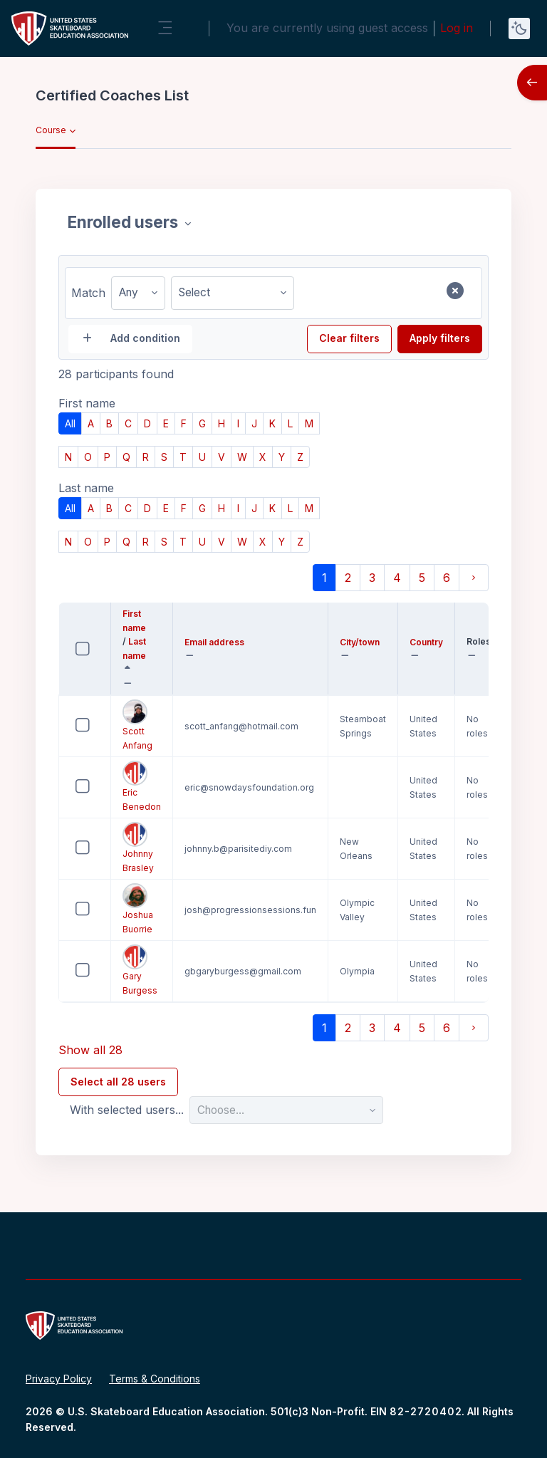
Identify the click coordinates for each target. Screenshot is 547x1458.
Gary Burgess (140, 970)
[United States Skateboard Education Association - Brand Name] (70, 28)
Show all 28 (90, 1050)
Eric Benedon (142, 786)
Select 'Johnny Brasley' (70, 858)
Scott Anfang (137, 725)
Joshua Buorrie (138, 908)
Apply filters (440, 338)
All (70, 423)
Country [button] (426, 643)
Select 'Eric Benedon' (70, 797)
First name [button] (142, 621)
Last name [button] (142, 649)
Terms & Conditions (154, 1379)
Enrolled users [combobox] (125, 222)
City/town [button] (363, 643)
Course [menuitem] (51, 130)
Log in (456, 28)
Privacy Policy (59, 1379)
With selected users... (127, 1110)
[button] (131, 683)
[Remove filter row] (455, 291)
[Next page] (474, 577)
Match (88, 293)
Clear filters (349, 338)
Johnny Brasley (138, 847)
